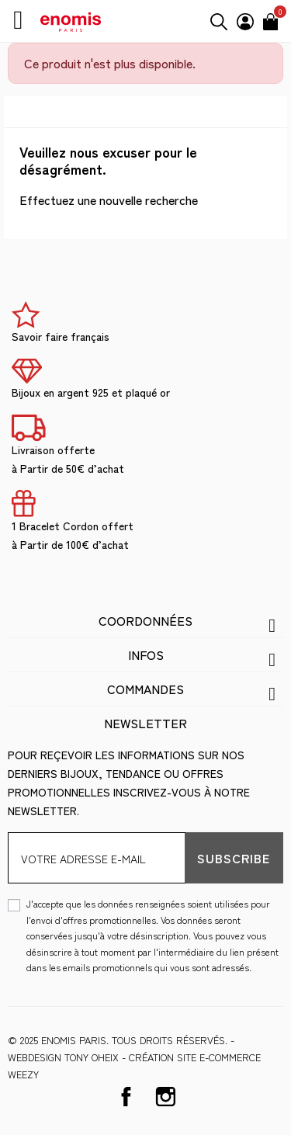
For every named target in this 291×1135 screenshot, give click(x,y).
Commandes (145, 688)
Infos (146, 654)
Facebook (126, 1096)
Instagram (165, 1096)
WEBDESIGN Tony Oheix (63, 1057)
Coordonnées (145, 620)
